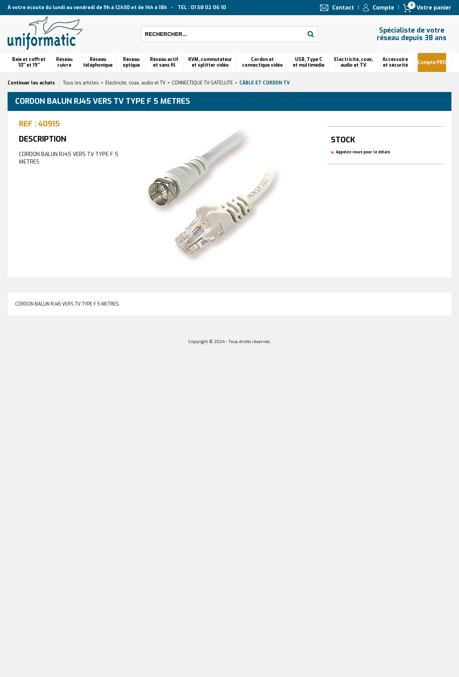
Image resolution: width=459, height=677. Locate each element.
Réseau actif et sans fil (164, 62)
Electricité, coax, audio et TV (353, 62)
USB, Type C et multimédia (308, 62)
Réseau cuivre (64, 62)
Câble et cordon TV (264, 83)
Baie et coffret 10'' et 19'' (28, 62)
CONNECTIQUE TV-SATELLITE (202, 83)
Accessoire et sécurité (395, 62)
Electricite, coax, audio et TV (135, 83)
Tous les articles (81, 83)
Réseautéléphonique (97, 62)
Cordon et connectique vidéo (262, 62)
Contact (343, 7)
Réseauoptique (131, 62)
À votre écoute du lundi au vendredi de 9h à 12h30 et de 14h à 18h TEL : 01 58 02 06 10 (117, 7)
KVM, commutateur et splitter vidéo (210, 62)
